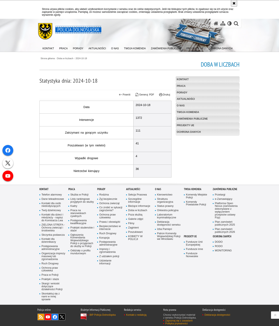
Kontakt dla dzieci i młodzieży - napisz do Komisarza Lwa (52, 241)
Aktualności (186, 99)
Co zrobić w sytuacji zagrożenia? (110, 233)
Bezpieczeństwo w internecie (110, 251)
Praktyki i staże (50, 303)
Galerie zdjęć (135, 243)
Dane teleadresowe (52, 222)
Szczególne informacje (135, 224)
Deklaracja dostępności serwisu (169, 247)
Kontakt (183, 79)
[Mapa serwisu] (222, 23)
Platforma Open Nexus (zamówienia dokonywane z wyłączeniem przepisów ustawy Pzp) (226, 234)
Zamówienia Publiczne (192, 118)
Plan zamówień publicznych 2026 (225, 254)
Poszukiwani (135, 256)
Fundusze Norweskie (192, 279)
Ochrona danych (189, 132)
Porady (182, 92)
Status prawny (165, 230)
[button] (236, 23)
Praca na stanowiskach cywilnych (78, 237)
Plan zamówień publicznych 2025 (225, 247)
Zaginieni (133, 251)
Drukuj (164, 94)
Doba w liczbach (65, 58)
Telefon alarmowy (51, 218)
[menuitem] (48, 47)
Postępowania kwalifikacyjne (78, 246)
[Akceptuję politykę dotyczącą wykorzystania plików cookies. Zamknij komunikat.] (234, 3)
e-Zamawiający (223, 222)
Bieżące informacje (139, 230)
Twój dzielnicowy (51, 234)
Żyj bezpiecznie (108, 222)
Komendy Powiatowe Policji (196, 227)
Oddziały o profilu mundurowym (80, 276)
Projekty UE (185, 125)
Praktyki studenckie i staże (82, 253)
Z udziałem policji (109, 280)
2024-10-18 (81, 58)
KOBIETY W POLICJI (135, 261)
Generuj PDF (144, 94)
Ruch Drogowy (50, 287)
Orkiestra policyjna (168, 234)
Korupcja (104, 261)
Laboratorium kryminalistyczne (166, 240)
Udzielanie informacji (105, 286)
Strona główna (47, 58)
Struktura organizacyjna (165, 224)
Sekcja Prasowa (137, 218)
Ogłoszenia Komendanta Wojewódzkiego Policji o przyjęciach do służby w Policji (81, 264)
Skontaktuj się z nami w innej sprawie (50, 320)
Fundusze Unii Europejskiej (194, 267)
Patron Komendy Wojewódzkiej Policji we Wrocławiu (168, 260)
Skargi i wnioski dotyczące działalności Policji (52, 310)
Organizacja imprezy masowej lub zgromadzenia (53, 280)
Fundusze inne (194, 273)
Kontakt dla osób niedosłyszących (51, 228)
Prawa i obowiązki (109, 246)
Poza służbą (135, 238)
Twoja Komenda (188, 112)
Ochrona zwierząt (109, 227)
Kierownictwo (164, 218)
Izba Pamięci (164, 253)
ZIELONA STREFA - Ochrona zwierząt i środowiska (53, 251)
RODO (219, 270)
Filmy (131, 247)
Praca (181, 86)
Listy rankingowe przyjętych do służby (82, 224)
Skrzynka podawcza (53, 258)
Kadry (73, 230)
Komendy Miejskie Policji (196, 220)
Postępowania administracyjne (50, 271)
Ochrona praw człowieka (49, 293)
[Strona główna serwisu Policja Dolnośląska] (216, 23)
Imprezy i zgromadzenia (107, 274)
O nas (181, 105)
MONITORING (223, 274)
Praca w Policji (49, 299)
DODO (219, 266)
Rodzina (104, 218)
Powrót (124, 94)
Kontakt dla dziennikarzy (48, 264)
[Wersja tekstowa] (229, 23)
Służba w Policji (79, 218)
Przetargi (220, 218)
